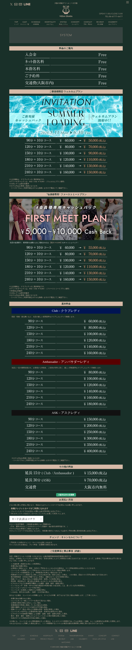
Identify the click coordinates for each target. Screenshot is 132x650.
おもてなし (50, 22)
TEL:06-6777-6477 (114, 16)
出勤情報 (35, 22)
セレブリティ (112, 22)
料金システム (63, 22)
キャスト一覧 (24, 22)
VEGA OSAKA (66, 11)
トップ (16, 22)
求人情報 (100, 22)
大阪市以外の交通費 (66, 495)
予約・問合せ (88, 22)
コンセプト (75, 22)
